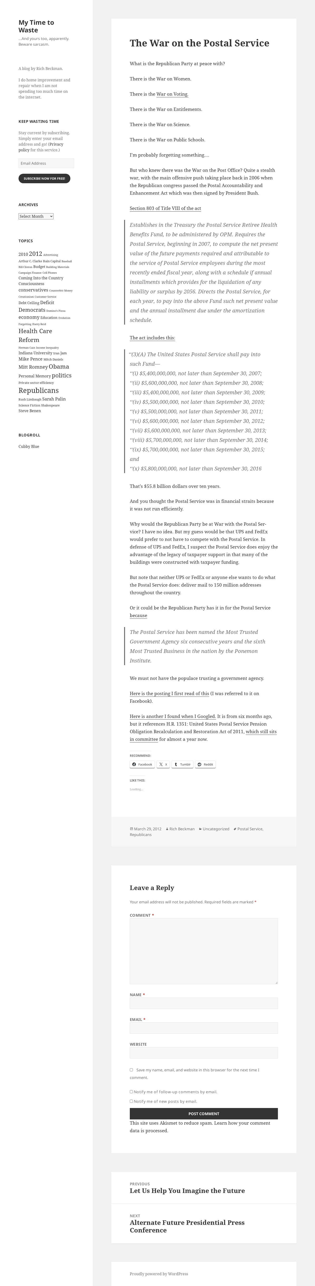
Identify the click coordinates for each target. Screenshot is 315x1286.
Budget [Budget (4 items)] (39, 266)
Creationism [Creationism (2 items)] (26, 296)
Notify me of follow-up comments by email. (176, 1091)
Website (138, 1044)
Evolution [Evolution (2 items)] (64, 318)
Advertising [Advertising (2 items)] (50, 255)
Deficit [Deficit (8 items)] (47, 302)
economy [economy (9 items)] (29, 317)
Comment (142, 915)
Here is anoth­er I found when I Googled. (173, 716)
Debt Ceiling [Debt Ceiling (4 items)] (29, 302)
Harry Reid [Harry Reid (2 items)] (39, 324)
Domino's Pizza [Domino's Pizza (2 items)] (55, 310)
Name (137, 994)
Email (138, 1019)
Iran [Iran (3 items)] (56, 353)
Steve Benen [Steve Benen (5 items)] (30, 410)
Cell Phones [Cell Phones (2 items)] (50, 272)
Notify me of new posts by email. (165, 1101)
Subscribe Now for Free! (44, 178)
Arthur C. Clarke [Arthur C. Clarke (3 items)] (30, 261)
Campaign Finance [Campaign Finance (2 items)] (30, 272)
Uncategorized (216, 828)
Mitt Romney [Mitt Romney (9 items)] (33, 367)
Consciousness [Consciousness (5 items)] (31, 283)
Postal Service (249, 828)
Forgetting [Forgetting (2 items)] (25, 324)
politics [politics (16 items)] (62, 375)
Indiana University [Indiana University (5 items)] (35, 353)
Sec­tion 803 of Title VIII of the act (165, 208)
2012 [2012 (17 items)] (35, 253)
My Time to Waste (36, 26)
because (138, 615)
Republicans (141, 834)
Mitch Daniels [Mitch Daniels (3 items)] (53, 359)
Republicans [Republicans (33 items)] (39, 390)
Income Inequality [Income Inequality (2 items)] (47, 347)
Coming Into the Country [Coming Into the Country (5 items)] (41, 278)
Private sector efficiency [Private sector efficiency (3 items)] (36, 383)
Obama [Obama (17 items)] (59, 366)
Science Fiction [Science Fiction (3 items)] (29, 405)
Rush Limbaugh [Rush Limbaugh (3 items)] (30, 399)
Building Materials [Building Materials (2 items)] (57, 267)
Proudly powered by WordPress (159, 1273)
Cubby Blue (29, 446)
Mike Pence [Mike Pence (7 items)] (31, 359)
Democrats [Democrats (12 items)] (32, 309)
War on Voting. (172, 94)
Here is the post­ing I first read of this (169, 693)
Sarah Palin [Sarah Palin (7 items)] (54, 399)
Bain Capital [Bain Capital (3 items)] (52, 261)
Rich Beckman (182, 828)
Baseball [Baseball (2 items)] (67, 261)
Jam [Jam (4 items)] (63, 353)
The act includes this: (152, 338)
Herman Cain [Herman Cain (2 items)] (27, 347)
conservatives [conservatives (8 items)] (33, 290)
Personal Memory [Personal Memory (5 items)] (35, 376)
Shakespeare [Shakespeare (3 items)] (50, 405)
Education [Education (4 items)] (49, 317)
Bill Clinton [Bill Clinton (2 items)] (25, 267)
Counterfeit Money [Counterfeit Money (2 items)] (61, 290)
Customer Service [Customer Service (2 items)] (45, 296)
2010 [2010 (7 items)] (23, 254)
